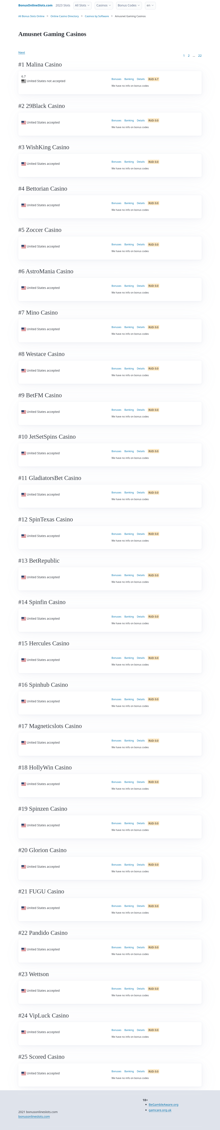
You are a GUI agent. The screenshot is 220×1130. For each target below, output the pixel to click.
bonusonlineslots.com (34, 1116)
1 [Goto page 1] (184, 55)
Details (141, 79)
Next (21, 52)
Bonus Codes (127, 5)
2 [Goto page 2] (189, 55)
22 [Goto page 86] (200, 55)
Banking (129, 79)
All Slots (80, 5)
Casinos (102, 5)
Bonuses (116, 79)
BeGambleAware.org (163, 1104)
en (148, 5)
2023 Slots (63, 5)
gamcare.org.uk (160, 1110)
